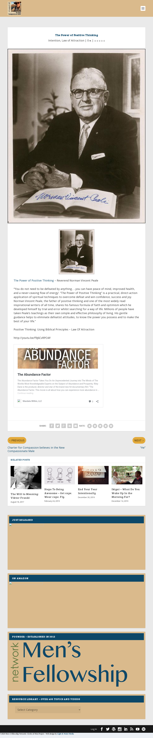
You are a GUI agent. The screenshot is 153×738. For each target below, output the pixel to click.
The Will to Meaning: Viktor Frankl (25, 435)
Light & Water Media (65, 673)
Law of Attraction (73, 36)
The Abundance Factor (30, 341)
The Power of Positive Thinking (34, 276)
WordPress (56, 668)
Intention (54, 36)
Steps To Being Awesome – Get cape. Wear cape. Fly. (58, 432)
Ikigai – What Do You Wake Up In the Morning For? (126, 432)
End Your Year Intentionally (87, 430)
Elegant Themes (28, 668)
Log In (94, 668)
